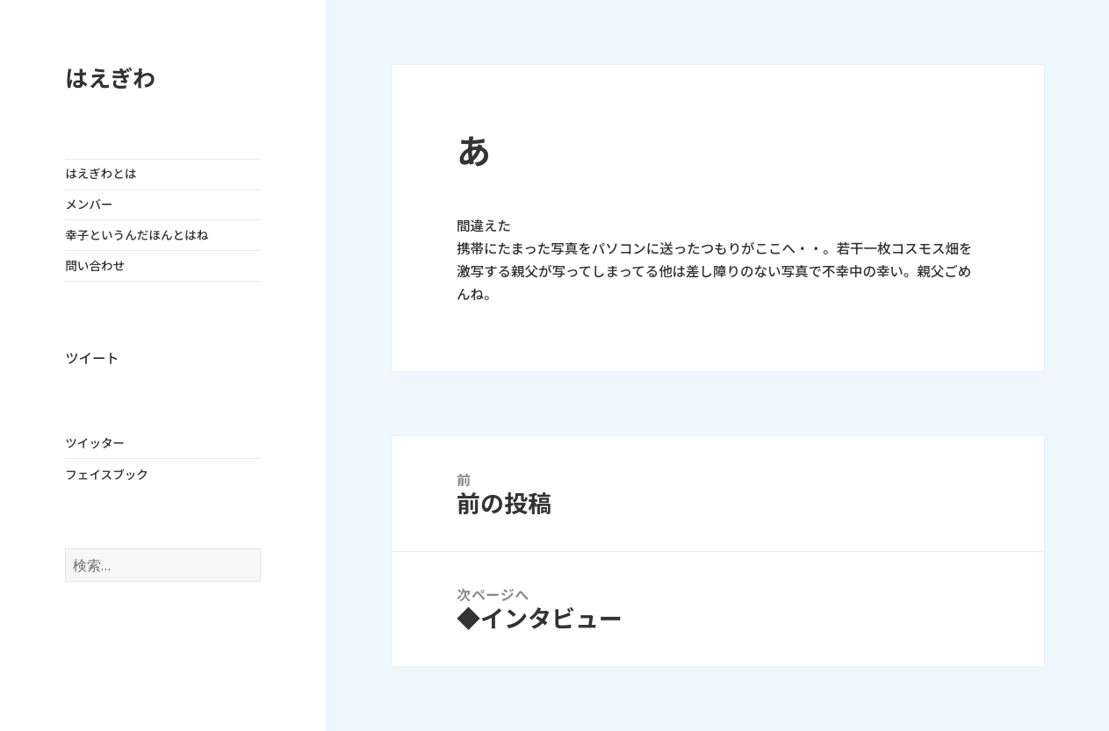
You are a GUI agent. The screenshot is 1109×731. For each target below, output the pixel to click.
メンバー (88, 204)
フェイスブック (106, 475)
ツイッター (95, 443)
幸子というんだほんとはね (136, 235)
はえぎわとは (100, 174)
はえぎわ (110, 78)
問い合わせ (95, 266)
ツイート (92, 358)
